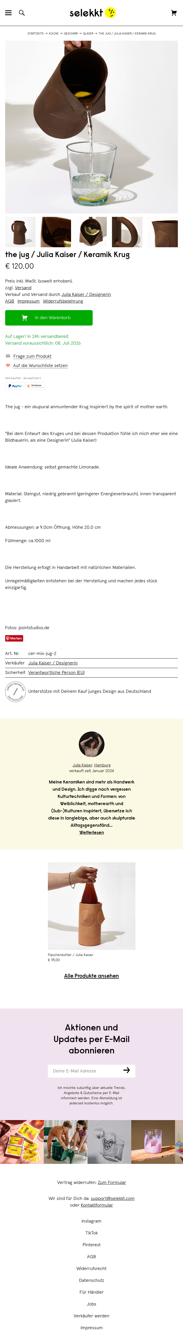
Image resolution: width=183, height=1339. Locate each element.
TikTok (91, 1233)
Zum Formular (112, 1182)
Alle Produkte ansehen (91, 976)
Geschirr (71, 33)
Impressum (92, 1328)
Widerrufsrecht (91, 1268)
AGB (91, 1257)
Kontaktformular (97, 1205)
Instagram (91, 1221)
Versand (23, 288)
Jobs (91, 1304)
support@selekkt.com (113, 1198)
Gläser (88, 33)
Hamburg (102, 765)
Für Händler (92, 1292)
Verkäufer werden (91, 1316)
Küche (54, 33)
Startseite (36, 33)
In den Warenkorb (53, 317)
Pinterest (92, 1245)
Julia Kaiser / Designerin (86, 294)
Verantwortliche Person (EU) (56, 672)
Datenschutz (91, 1280)
